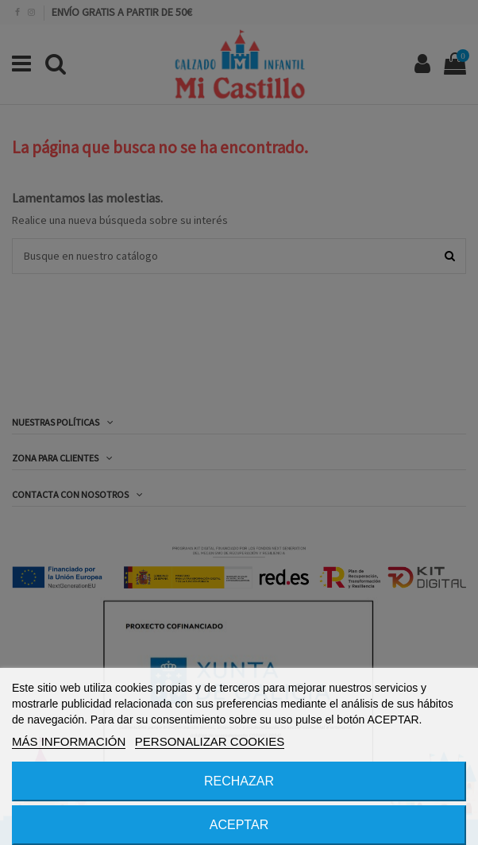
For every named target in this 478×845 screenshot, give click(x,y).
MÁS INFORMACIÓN (68, 741)
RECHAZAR (239, 781)
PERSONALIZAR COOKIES (209, 741)
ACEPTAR (239, 824)
